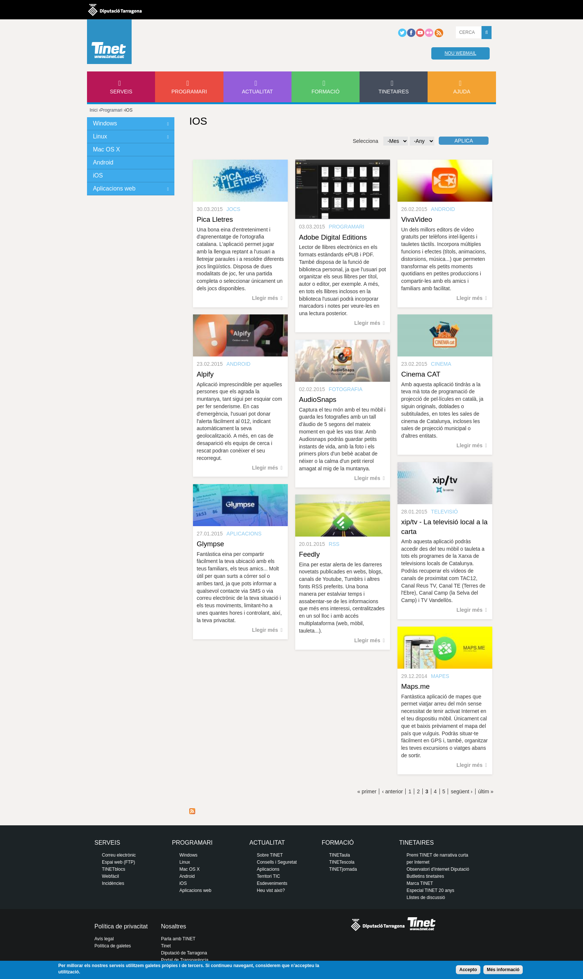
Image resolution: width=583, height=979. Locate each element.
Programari (189, 92)
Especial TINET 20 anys (430, 890)
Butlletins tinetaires (425, 876)
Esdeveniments (272, 883)
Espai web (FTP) (118, 862)
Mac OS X (106, 149)
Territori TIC (268, 876)
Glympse (210, 544)
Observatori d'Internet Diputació (438, 869)
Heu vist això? (271, 890)
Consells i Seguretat (277, 862)
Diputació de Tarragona (184, 953)
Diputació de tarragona (115, 9)
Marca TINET (420, 883)
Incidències (113, 883)
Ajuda (461, 92)
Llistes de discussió (426, 897)
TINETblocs (113, 869)
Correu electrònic (119, 855)
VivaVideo (416, 219)
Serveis (121, 92)
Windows (105, 123)
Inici (93, 110)
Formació (325, 92)
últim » (485, 791)
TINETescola (341, 862)
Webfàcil (110, 876)
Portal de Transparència (184, 960)
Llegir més (265, 298)
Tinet (166, 945)
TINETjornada (343, 869)
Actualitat (257, 92)
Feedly (309, 554)
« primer (366, 791)
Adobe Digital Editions (333, 237)
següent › (461, 791)
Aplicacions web (114, 188)
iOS (98, 175)
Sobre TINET (270, 855)
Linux (100, 136)
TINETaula (339, 855)
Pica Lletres (215, 219)
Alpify (205, 374)
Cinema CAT (420, 374)
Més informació (503, 969)
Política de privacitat (121, 926)
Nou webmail (460, 53)
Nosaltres (173, 926)
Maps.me (415, 686)
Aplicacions (268, 869)
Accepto (468, 969)
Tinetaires (394, 92)
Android (103, 162)
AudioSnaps (317, 399)
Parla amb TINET (178, 938)
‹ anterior (392, 791)
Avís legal (104, 938)
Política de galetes (112, 945)
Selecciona (366, 141)
